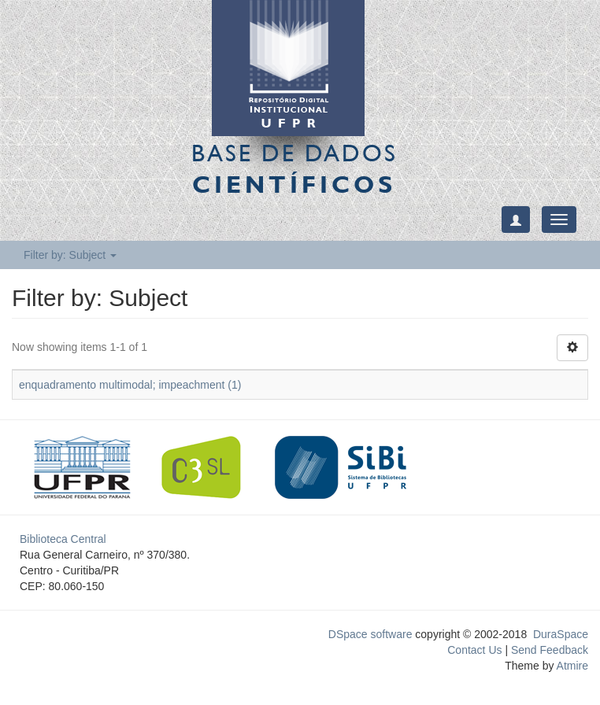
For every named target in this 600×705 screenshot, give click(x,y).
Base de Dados (294, 168)
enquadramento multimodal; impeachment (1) (130, 384)
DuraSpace (560, 634)
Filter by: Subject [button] (70, 255)
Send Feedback (549, 650)
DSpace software (370, 634)
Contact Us (474, 650)
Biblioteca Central (63, 539)
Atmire (571, 665)
